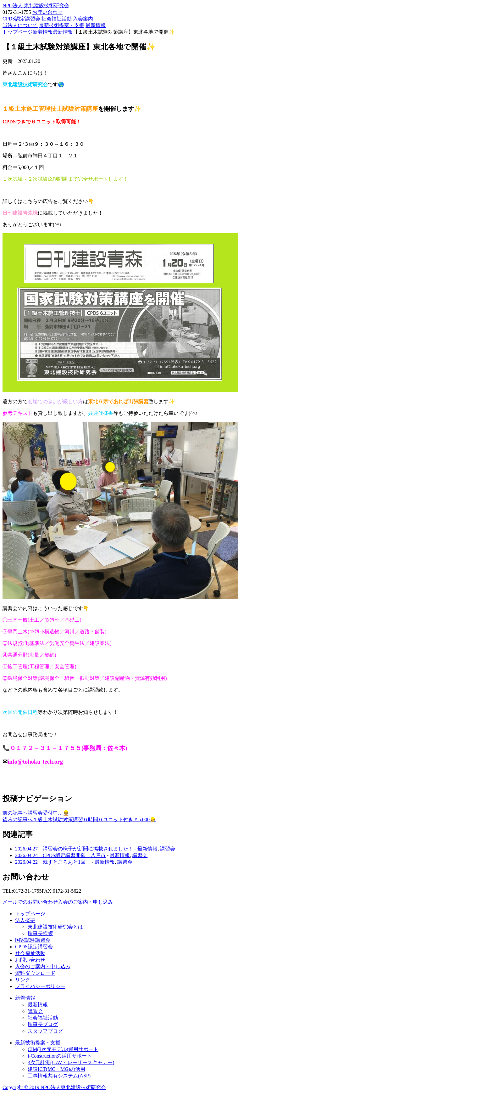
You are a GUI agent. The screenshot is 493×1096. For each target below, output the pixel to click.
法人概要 (25, 920)
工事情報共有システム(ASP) (59, 1075)
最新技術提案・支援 (61, 25)
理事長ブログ (43, 1024)
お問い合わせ (47, 12)
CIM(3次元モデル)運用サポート (63, 1049)
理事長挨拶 (40, 933)
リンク (22, 979)
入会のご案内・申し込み (85, 902)
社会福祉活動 (57, 18)
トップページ (30, 913)
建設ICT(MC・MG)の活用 (56, 1069)
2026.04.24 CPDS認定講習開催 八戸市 (60, 855)
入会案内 (83, 18)
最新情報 (96, 25)
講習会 (167, 848)
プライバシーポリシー (40, 986)
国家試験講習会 (32, 940)
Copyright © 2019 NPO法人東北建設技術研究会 (54, 1087)
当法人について (20, 25)
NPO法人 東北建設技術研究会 (36, 5)
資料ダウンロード (35, 973)
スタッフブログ (45, 1031)
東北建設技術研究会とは (55, 926)
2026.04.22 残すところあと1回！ (53, 862)
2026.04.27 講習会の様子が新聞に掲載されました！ (74, 848)
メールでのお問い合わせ (30, 902)
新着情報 (25, 998)
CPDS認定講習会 (21, 18)
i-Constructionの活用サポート (60, 1056)
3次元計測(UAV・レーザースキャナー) (71, 1062)
